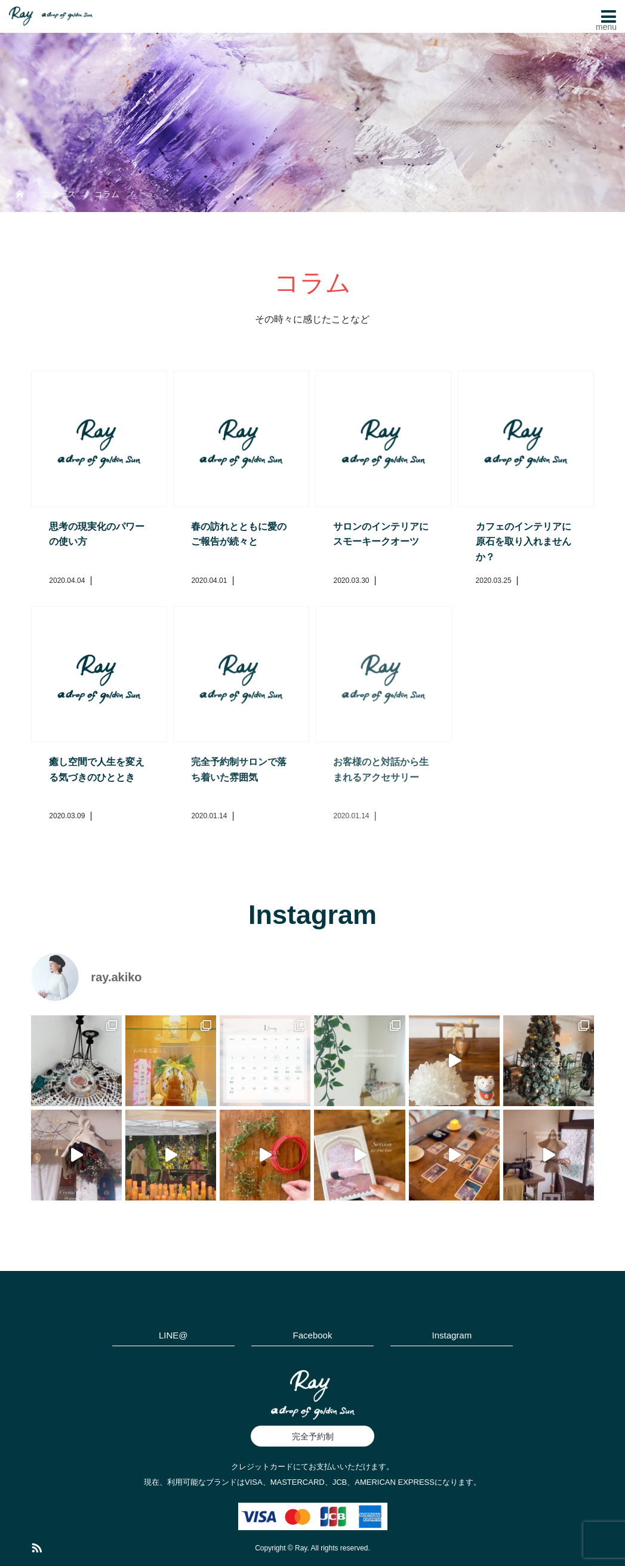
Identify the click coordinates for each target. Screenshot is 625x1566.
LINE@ (173, 1335)
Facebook (312, 1335)
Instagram (452, 1335)
